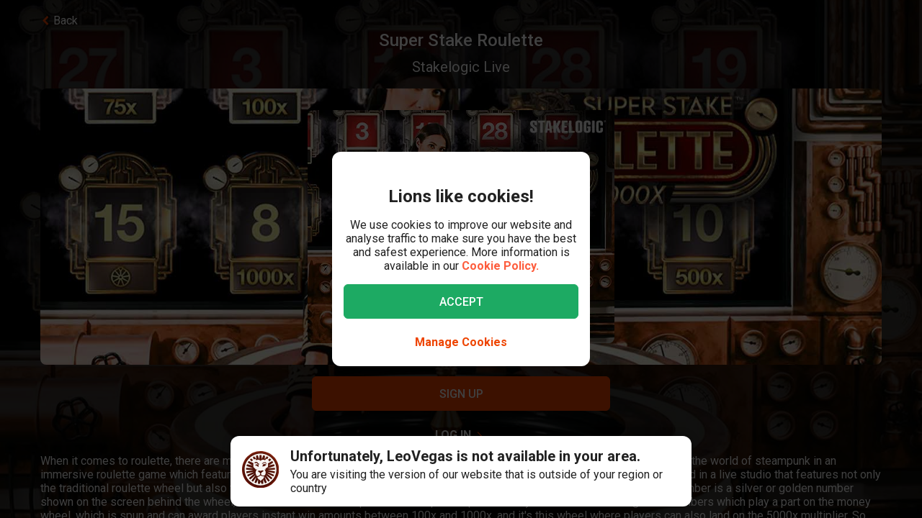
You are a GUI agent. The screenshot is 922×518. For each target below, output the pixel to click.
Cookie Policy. (500, 266)
